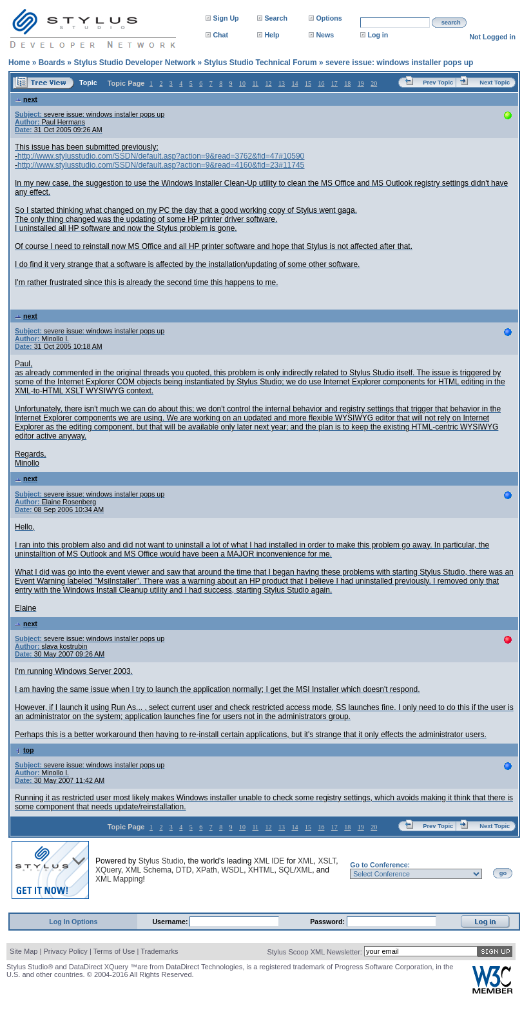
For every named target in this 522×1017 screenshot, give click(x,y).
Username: (170, 921)
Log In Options (73, 921)
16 (321, 83)
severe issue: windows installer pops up (399, 62)
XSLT (327, 860)
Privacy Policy (65, 951)
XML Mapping (119, 879)
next (26, 99)
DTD (184, 869)
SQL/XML (295, 869)
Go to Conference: (380, 865)
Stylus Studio (161, 860)
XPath (206, 869)
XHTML (261, 869)
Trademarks (159, 951)
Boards (52, 62)
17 (334, 83)
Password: (328, 921)
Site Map (23, 951)
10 (242, 83)
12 (269, 83)
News (325, 35)
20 (374, 83)
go (503, 873)
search (451, 22)
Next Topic (494, 82)
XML (306, 860)
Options (329, 18)
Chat (220, 35)
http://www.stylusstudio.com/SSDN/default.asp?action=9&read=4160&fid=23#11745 (160, 165)
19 (361, 83)
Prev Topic (438, 82)
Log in (377, 35)
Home (19, 62)
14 (294, 83)
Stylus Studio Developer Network (134, 62)
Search (275, 18)
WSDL (232, 869)
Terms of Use (114, 951)
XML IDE (269, 860)
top (24, 750)
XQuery (108, 869)
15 (308, 83)
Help (271, 35)
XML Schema (148, 869)
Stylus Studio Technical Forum (260, 62)
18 (347, 83)
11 (255, 83)
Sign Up (225, 18)
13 (281, 83)
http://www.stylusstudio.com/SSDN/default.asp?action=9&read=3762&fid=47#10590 (160, 156)
